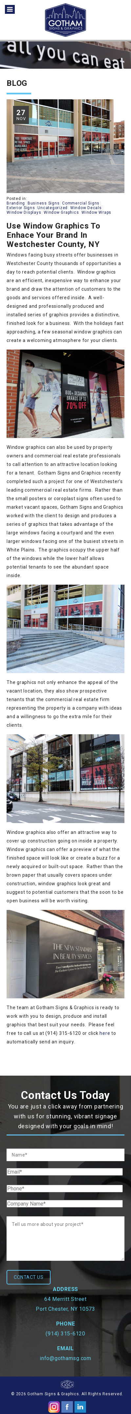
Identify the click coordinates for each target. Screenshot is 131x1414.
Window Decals (86, 208)
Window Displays (24, 212)
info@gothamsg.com (65, 1358)
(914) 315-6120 (65, 1333)
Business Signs (44, 203)
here (104, 1033)
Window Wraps (96, 212)
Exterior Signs (21, 208)
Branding (16, 203)
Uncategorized (52, 208)
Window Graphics (61, 212)
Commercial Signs (80, 203)
